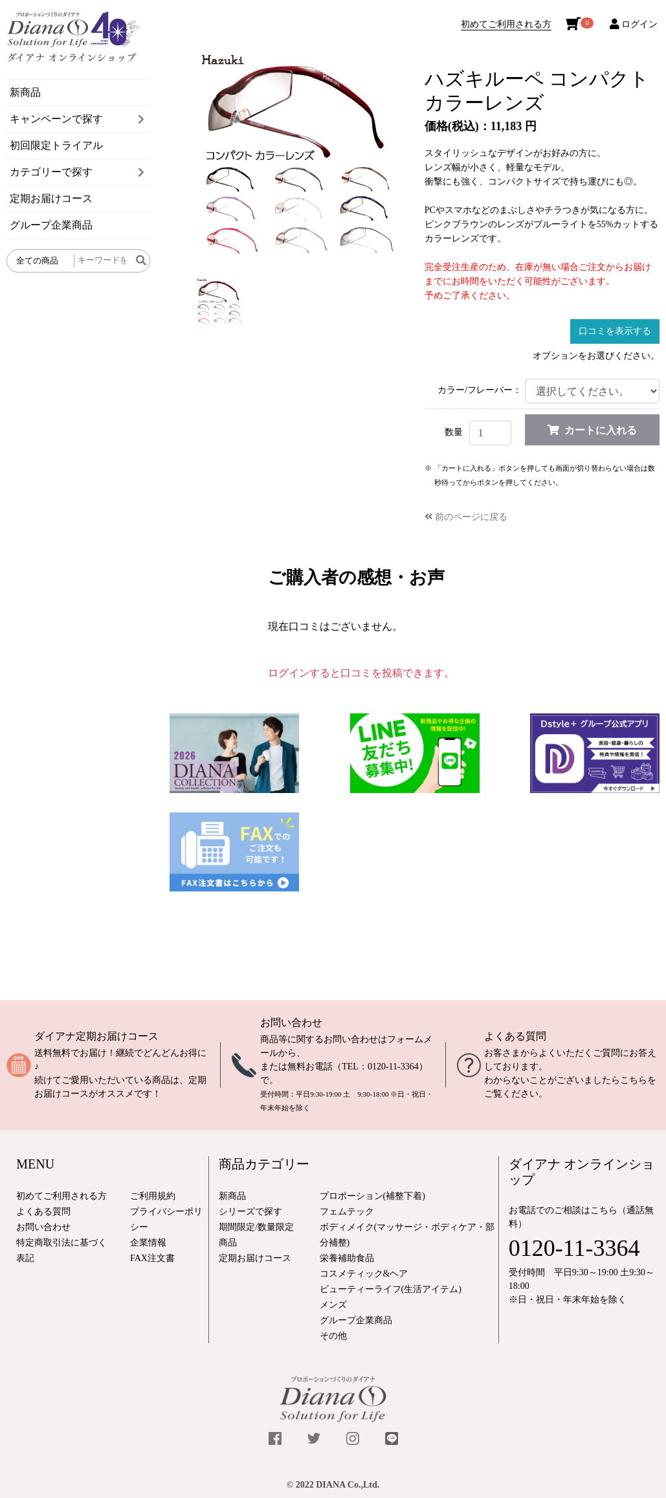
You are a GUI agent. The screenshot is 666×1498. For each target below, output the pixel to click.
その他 (333, 1336)
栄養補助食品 (347, 1258)
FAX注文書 (152, 1258)
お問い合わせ (291, 1022)
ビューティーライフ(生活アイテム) (390, 1289)
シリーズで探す (250, 1211)
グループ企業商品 (51, 224)
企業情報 (148, 1242)
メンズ (333, 1305)
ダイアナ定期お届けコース (96, 1036)
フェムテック (347, 1211)
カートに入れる (592, 430)
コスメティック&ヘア (364, 1274)
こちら (633, 1080)
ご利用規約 (152, 1196)
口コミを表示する (615, 331)
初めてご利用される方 (506, 24)
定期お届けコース (51, 198)
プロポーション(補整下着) (372, 1196)
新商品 (25, 92)
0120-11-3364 (393, 1066)
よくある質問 (515, 1036)
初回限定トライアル (56, 145)
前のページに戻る (466, 517)
